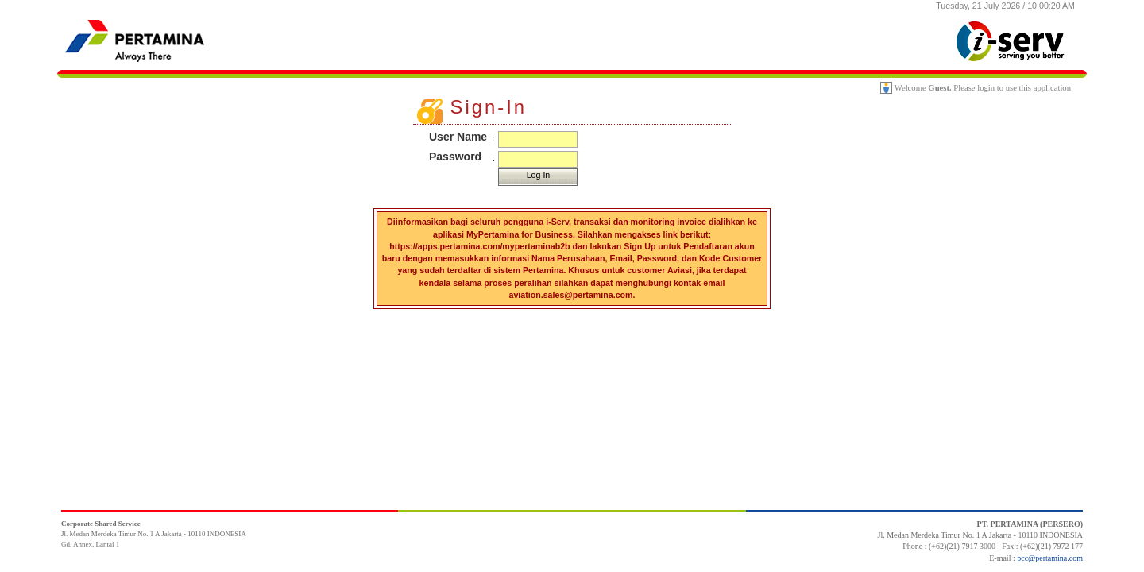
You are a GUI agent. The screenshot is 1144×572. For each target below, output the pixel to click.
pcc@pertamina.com (1050, 558)
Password (455, 156)
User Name (458, 136)
